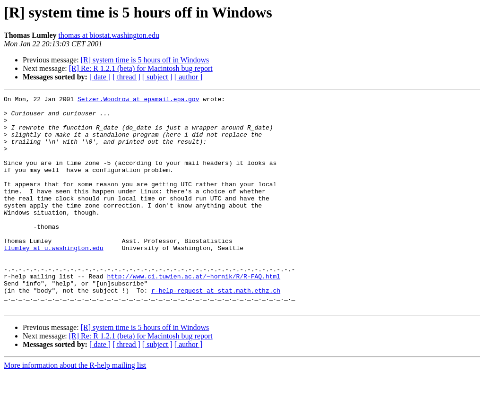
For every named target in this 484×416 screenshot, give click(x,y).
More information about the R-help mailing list (75, 408)
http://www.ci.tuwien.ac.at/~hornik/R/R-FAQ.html (193, 313)
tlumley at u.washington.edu (54, 279)
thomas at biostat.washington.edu (109, 35)
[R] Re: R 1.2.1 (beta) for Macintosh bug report (141, 68)
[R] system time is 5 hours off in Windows (145, 60)
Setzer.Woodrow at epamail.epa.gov (138, 100)
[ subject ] (157, 77)
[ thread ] (126, 77)
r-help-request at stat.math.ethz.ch (215, 330)
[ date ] (100, 77)
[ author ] (188, 77)
